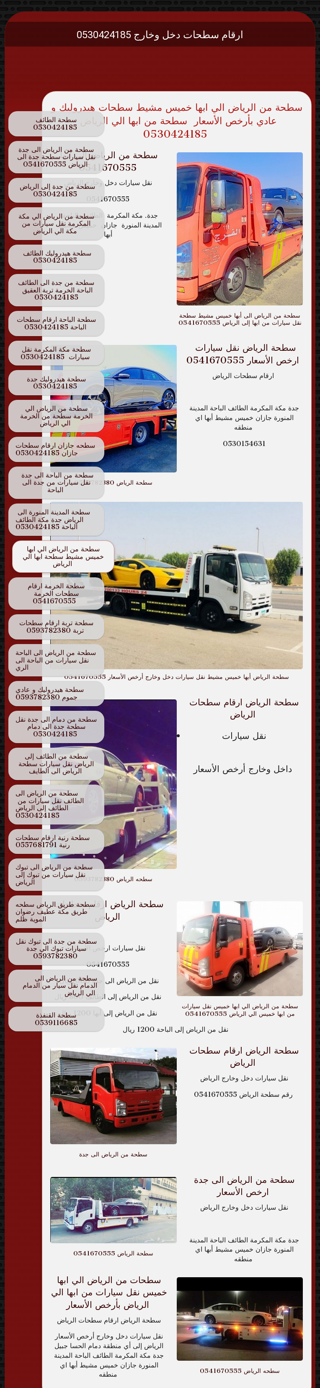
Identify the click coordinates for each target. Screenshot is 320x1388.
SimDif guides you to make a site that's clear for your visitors (157, 1356)
